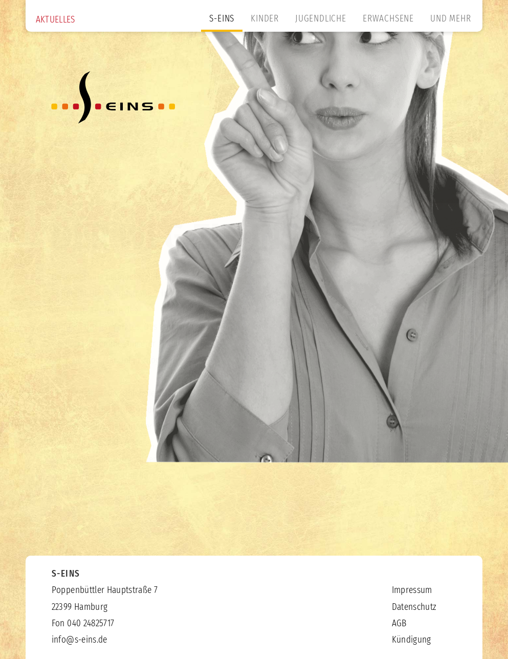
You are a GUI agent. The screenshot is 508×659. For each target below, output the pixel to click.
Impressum (412, 590)
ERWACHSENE (388, 19)
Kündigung (411, 640)
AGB (399, 623)
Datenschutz (414, 607)
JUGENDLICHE (320, 19)
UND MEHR (450, 19)
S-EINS (221, 19)
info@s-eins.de (79, 640)
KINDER (265, 19)
